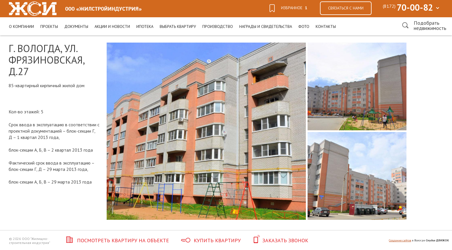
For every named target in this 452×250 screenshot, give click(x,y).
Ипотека (144, 26)
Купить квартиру (211, 240)
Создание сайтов (400, 240)
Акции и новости (112, 26)
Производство (217, 26)
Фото (303, 26)
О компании (21, 26)
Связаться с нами (346, 8)
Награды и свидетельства (265, 26)
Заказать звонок (280, 240)
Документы (76, 26)
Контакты (326, 26)
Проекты (49, 26)
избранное (294, 7)
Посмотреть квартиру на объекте (116, 240)
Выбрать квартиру (178, 26)
